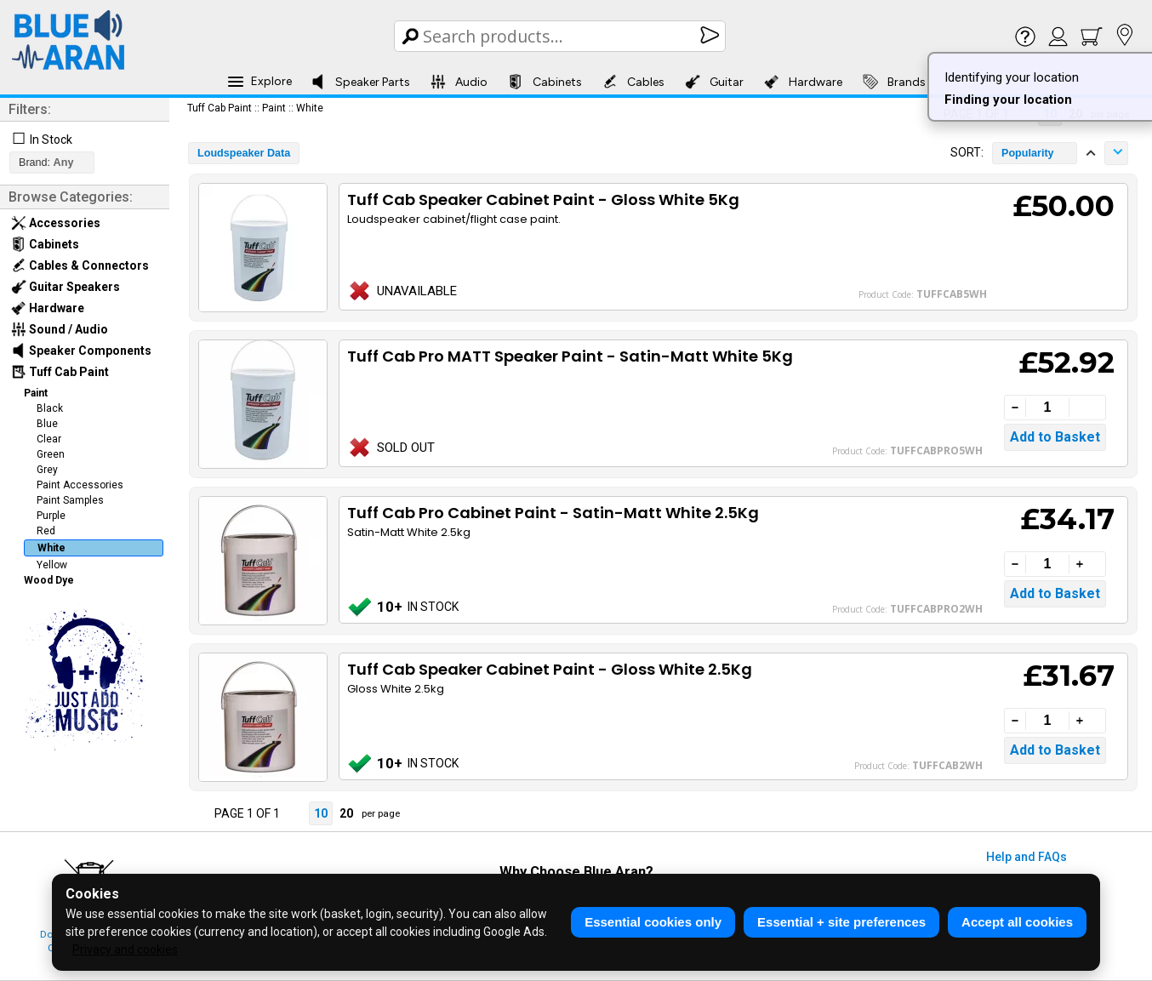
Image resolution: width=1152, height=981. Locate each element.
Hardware (803, 81)
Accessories (55, 223)
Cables (633, 81)
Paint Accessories (80, 485)
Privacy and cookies (125, 949)
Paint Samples (70, 500)
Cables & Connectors (80, 265)
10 (321, 813)
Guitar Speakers (65, 286)
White (51, 548)
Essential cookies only (653, 922)
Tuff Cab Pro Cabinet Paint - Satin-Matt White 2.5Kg (553, 512)
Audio (459, 81)
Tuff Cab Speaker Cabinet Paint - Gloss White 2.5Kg (549, 669)
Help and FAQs (1026, 857)
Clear (49, 439)
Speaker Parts (360, 81)
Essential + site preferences (841, 922)
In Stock (51, 139)
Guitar (714, 81)
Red (46, 531)
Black (50, 408)
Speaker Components (81, 350)
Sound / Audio (59, 329)
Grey (47, 470)
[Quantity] (1047, 407)
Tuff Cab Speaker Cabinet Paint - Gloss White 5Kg (543, 199)
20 (346, 813)
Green (51, 454)
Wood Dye (49, 580)
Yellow (52, 565)
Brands (894, 81)
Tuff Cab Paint (60, 371)
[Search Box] (561, 36)
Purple (51, 516)
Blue (47, 424)
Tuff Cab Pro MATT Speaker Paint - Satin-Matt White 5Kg (570, 356)
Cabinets (545, 81)
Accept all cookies (1017, 922)
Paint (36, 393)
